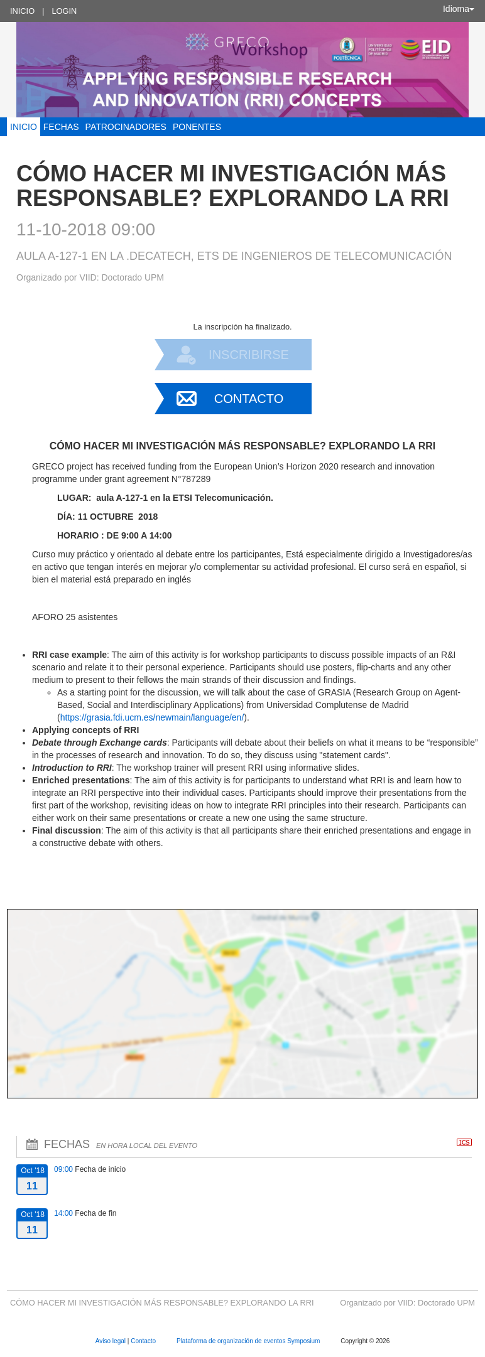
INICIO (23, 127)
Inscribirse (249, 355)
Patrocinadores (125, 127)
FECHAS (61, 127)
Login (64, 11)
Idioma (458, 9)
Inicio (22, 11)
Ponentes (197, 127)
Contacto (248, 398)
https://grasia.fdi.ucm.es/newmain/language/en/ (152, 717)
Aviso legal (111, 1341)
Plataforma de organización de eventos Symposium (249, 1341)
